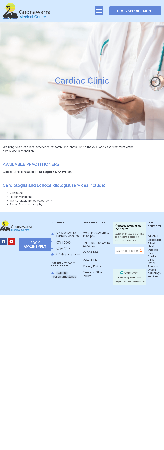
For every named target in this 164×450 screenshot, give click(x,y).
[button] (99, 10)
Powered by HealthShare (129, 277)
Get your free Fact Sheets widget (129, 282)
